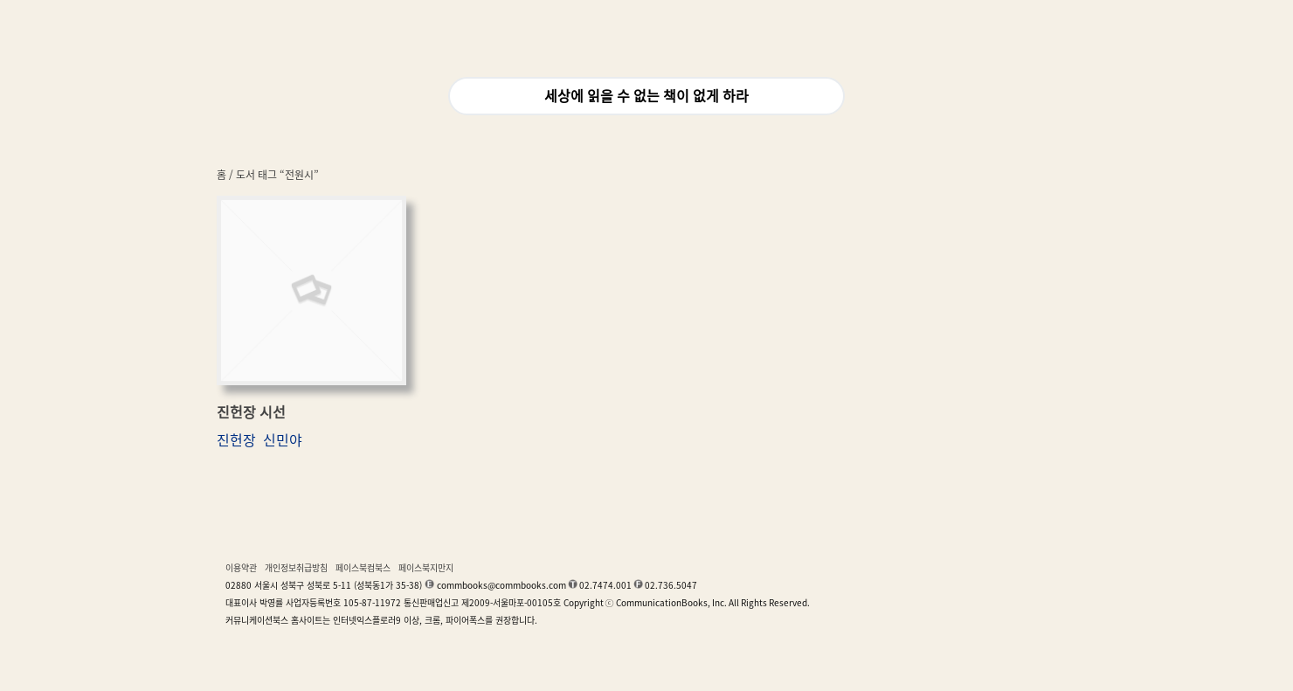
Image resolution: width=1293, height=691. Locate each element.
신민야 (282, 440)
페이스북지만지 (425, 567)
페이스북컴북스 (363, 567)
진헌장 (236, 440)
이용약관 (241, 567)
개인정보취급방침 (296, 567)
